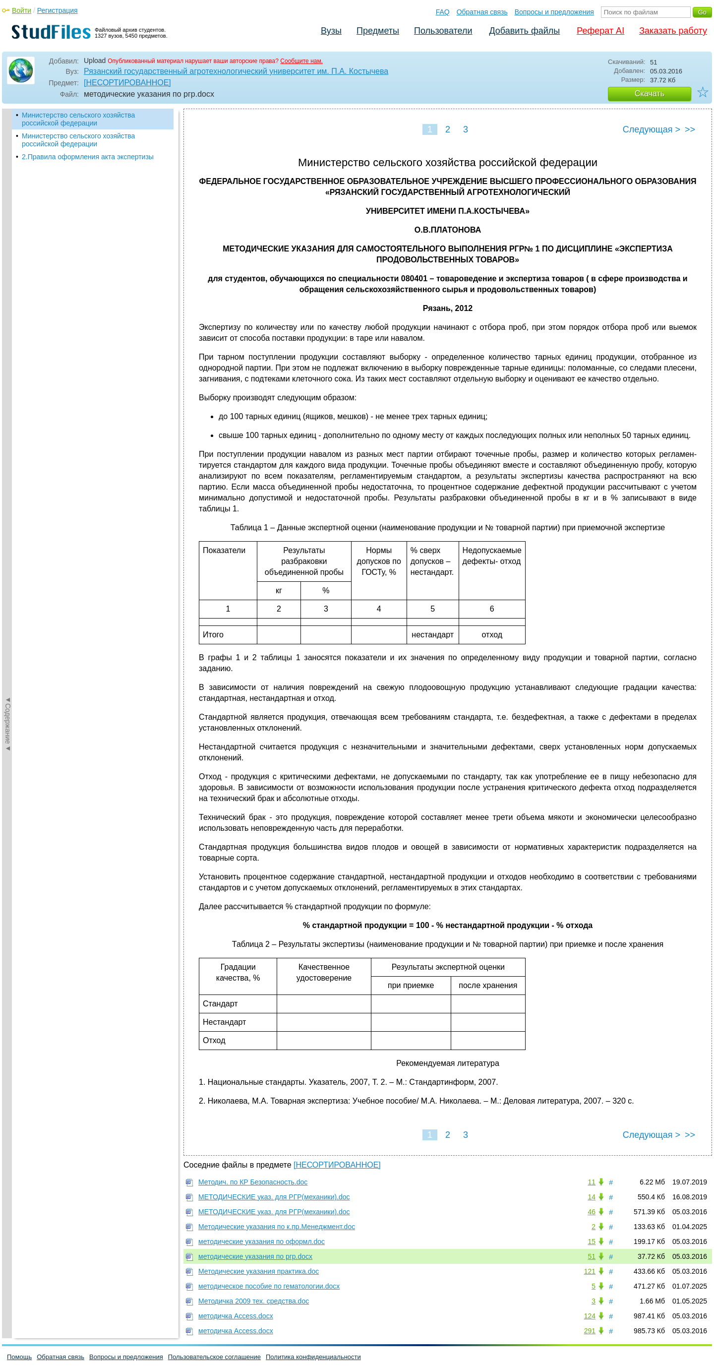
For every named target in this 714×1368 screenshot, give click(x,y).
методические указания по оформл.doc (261, 1241)
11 (591, 1182)
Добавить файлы (524, 31)
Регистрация (57, 10)
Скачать (649, 93)
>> (690, 129)
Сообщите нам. (301, 61)
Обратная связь (482, 12)
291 (589, 1331)
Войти (21, 10)
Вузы (331, 31)
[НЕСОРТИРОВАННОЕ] (127, 82)
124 (589, 1316)
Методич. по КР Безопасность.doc (252, 1182)
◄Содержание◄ (8, 282)
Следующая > (651, 129)
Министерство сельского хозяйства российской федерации (78, 119)
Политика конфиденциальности (313, 1357)
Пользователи (443, 31)
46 (591, 1212)
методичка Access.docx (235, 1316)
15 (591, 1241)
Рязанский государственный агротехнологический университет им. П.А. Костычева (236, 71)
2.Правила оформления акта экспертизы (88, 157)
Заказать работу (673, 31)
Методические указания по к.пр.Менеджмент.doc (276, 1227)
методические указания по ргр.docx (255, 1256)
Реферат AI (600, 31)
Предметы (378, 31)
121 (589, 1271)
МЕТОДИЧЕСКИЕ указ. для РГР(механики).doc (274, 1197)
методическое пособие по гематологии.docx (269, 1286)
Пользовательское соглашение (214, 1357)
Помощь (19, 1357)
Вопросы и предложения (554, 12)
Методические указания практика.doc (258, 1271)
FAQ (443, 12)
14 (591, 1197)
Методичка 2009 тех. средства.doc (253, 1301)
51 (591, 1256)
